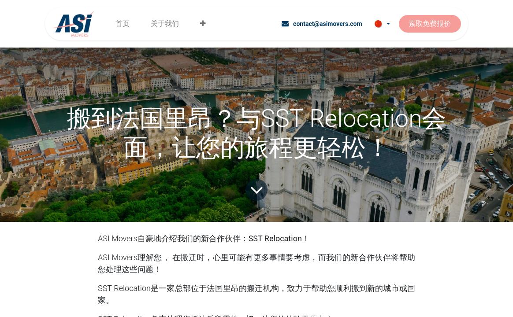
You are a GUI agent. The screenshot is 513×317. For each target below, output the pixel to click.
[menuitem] (122, 24)
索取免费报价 (430, 23)
